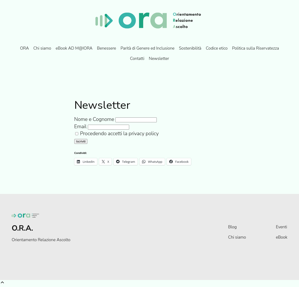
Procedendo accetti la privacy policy (117, 133)
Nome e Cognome (94, 119)
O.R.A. (22, 228)
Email (80, 126)
